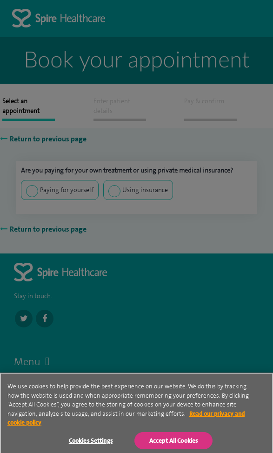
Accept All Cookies (173, 443)
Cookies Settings (91, 443)
